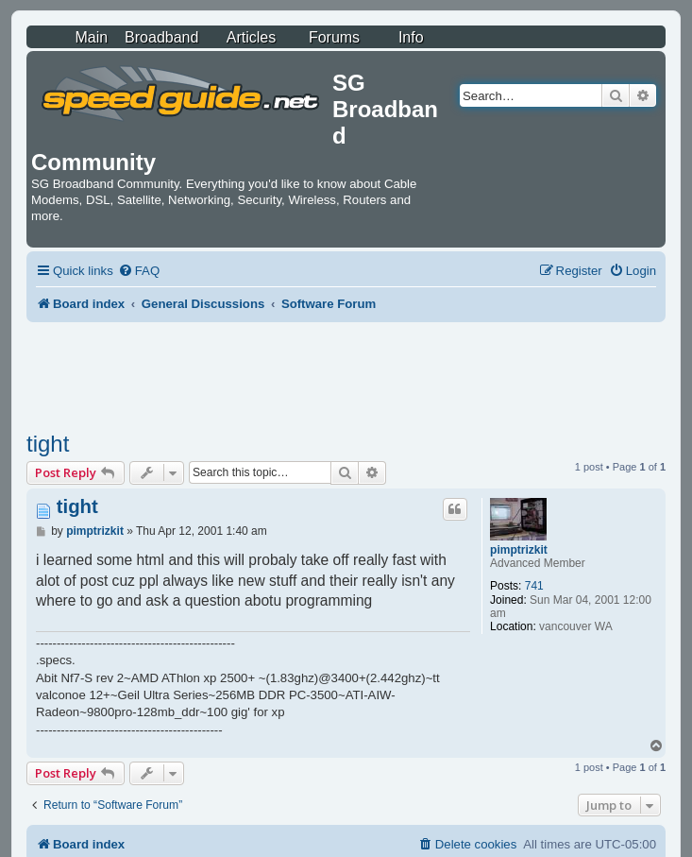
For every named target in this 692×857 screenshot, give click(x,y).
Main (91, 37)
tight (47, 443)
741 (534, 585)
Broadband (161, 37)
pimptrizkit (519, 550)
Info (411, 37)
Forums (334, 37)
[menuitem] (139, 270)
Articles (251, 37)
